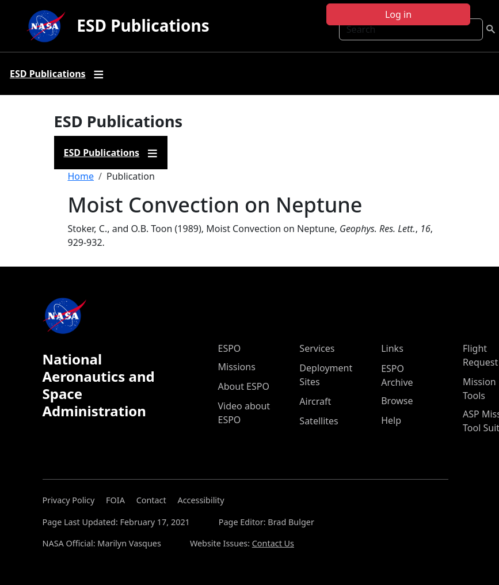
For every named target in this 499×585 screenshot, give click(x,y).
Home (81, 176)
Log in (398, 14)
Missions (237, 366)
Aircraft (315, 401)
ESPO (229, 348)
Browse (397, 400)
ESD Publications (143, 25)
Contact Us (273, 543)
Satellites (318, 421)
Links (392, 348)
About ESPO (243, 386)
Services (316, 348)
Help (391, 420)
